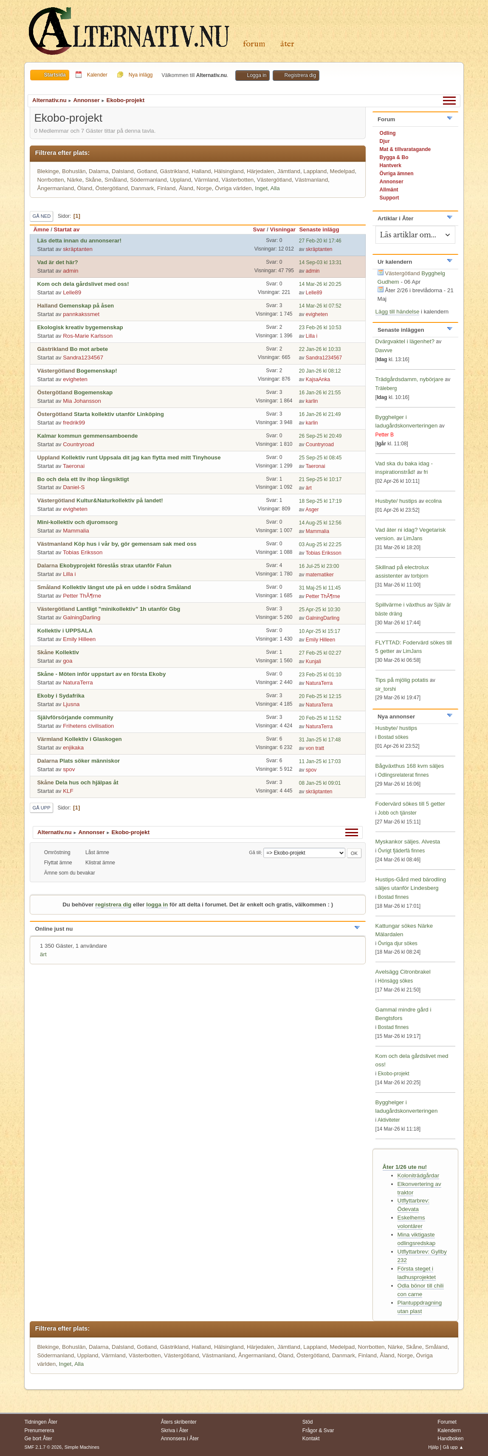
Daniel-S (74, 487)
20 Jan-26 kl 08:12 (320, 371)
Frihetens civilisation (88, 726)
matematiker (320, 575)
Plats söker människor (89, 761)
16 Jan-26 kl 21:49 (320, 414)
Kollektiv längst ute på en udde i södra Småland (126, 587)
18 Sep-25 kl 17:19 (320, 501)
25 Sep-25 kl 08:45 (320, 458)
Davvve (383, 350)
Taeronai (74, 466)
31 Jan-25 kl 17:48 (320, 740)
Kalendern (449, 1430)
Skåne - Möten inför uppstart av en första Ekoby (101, 674)
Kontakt (311, 1439)
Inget (261, 188)
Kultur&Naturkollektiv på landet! (119, 500)
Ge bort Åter (38, 1439)
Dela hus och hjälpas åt (86, 782)
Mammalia (76, 530)
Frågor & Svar (318, 1430)
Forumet (447, 1422)
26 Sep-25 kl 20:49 (320, 436)
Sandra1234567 (83, 357)
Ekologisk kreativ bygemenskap (80, 327)
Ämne (41, 229)
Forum (254, 44)
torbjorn (420, 576)
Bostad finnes (393, 897)
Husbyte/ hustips (396, 501)
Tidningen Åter (40, 1422)
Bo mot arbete (89, 349)
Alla (275, 188)
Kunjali (313, 661)
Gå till (255, 852)
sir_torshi (385, 689)
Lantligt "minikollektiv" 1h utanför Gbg (128, 609)
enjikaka (73, 747)
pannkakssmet (81, 314)
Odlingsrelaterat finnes (403, 775)
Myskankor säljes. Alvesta (407, 841)
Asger (312, 510)
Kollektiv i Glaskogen (93, 739)
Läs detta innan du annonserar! (79, 240)
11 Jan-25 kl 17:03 (320, 761)
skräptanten (78, 249)
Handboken (450, 1439)
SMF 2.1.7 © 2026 (43, 1447)
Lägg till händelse (397, 311)
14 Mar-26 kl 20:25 (320, 284)
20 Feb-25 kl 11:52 (320, 718)
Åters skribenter (179, 1422)
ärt (309, 488)
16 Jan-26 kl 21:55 (320, 393)
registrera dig (113, 904)
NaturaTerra (78, 682)
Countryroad (78, 444)
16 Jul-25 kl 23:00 (319, 566)
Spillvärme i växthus (400, 604)
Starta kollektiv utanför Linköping (119, 414)
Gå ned (41, 216)
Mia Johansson (82, 401)
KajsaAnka (318, 379)
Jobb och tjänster (397, 813)
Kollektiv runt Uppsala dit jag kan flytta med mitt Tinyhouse (140, 457)
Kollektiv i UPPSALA (64, 630)
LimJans (413, 538)
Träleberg (386, 388)
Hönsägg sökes (395, 981)
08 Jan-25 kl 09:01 (320, 783)
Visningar (283, 229)
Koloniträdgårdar (419, 1175)
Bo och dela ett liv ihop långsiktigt (83, 479)
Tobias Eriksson (82, 552)
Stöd (307, 1422)
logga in (157, 904)
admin (70, 271)
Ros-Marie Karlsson (88, 336)
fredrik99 (74, 422)
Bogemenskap (93, 392)
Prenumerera (39, 1430)
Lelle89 (72, 292)
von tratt (315, 748)
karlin (312, 401)
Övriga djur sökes (397, 943)
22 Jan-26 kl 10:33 (320, 349)
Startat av (67, 229)
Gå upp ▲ (453, 1447)
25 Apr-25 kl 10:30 (319, 610)
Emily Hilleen (79, 639)
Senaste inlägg (323, 229)
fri (425, 472)
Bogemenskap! (96, 371)
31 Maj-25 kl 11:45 (320, 588)
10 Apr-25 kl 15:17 (319, 631)
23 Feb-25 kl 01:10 (320, 675)
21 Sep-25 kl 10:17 (320, 479)
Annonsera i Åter (180, 1439)
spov (69, 769)
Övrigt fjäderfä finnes (401, 851)
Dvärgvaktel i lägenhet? (404, 341)
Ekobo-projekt (393, 1074)
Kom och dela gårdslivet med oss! (83, 284)
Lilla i (311, 336)
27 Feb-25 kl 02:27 (320, 653)
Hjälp (433, 1447)
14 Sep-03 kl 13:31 (320, 262)
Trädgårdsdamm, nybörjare (409, 379)
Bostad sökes (393, 737)
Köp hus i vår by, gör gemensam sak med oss (135, 544)
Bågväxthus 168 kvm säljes (409, 766)
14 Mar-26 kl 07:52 (320, 306)
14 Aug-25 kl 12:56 (320, 523)
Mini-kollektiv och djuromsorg (77, 522)
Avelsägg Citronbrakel (403, 972)
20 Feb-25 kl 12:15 (320, 696)
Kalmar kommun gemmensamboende (87, 436)
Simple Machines (82, 1447)
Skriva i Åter (175, 1430)
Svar (259, 229)
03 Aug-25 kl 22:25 (320, 544)
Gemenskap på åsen (86, 305)
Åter (287, 44)
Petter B (384, 435)
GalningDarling (81, 617)
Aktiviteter (389, 1120)
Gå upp (41, 807)
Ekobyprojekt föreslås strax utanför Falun (115, 565)
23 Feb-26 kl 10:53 (320, 328)
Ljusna (71, 704)
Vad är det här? (57, 262)
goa (67, 661)
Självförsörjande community (75, 717)
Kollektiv (67, 652)
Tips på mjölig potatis (402, 680)
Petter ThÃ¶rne (82, 596)
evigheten (317, 314)
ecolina (434, 501)
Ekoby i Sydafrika (60, 695)
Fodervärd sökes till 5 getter (410, 804)
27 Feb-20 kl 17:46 (320, 241)
